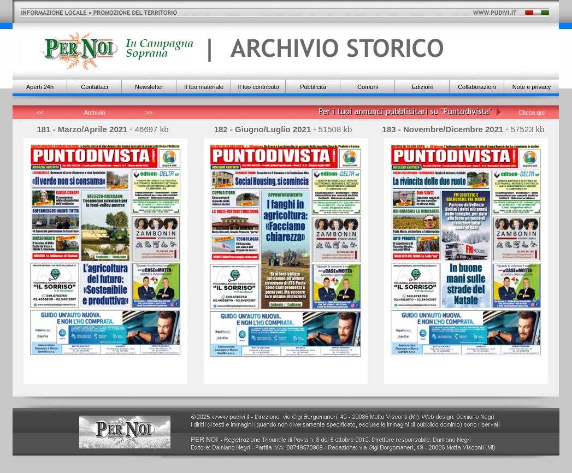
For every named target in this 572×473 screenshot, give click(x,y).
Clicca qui (531, 112)
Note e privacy (531, 87)
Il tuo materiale (203, 87)
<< (40, 112)
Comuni (367, 87)
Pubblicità (313, 87)
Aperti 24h (40, 87)
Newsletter (149, 87)
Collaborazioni (477, 87)
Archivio (94, 112)
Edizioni (422, 87)
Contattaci (94, 87)
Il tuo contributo (258, 87)
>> (149, 112)
